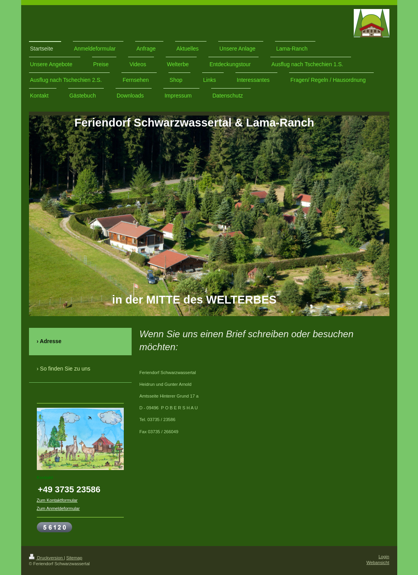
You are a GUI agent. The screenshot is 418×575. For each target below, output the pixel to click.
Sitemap (74, 557)
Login (383, 556)
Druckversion (46, 557)
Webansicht (377, 562)
